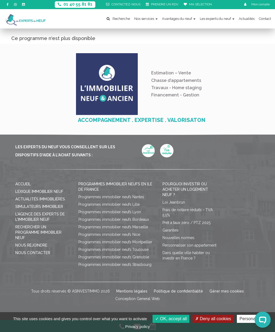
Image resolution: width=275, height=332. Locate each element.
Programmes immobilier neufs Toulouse (113, 249)
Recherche (118, 19)
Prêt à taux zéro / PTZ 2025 (186, 223)
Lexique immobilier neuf (39, 191)
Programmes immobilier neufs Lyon (109, 212)
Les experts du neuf (217, 19)
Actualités (247, 19)
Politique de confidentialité (178, 291)
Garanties (170, 230)
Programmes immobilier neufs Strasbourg (114, 264)
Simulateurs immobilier (39, 206)
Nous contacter (32, 253)
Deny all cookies (213, 318)
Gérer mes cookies (226, 291)
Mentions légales (131, 291)
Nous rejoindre (31, 245)
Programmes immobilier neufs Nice (109, 234)
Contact (265, 19)
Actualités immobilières (40, 199)
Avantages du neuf (179, 19)
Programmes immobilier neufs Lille (109, 204)
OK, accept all (171, 318)
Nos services (146, 19)
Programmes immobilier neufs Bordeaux (113, 219)
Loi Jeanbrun (173, 202)
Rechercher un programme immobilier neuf (38, 232)
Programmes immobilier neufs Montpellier (115, 242)
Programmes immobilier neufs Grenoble (113, 257)
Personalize (251, 318)
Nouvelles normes (178, 238)
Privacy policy (137, 326)
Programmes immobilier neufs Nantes (111, 197)
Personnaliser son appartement (189, 245)
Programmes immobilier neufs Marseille (113, 227)
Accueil (23, 184)
